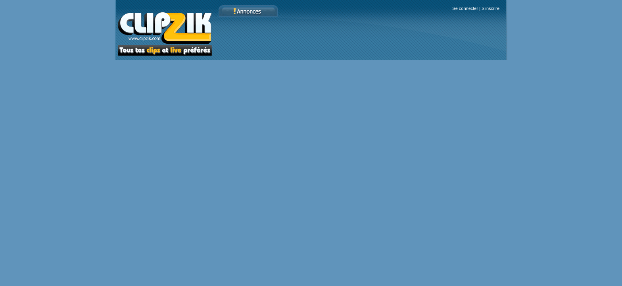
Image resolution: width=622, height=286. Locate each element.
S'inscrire (490, 8)
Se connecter (465, 8)
